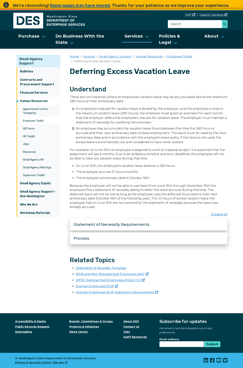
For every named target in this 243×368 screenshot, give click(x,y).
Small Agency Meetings (37, 167)
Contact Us (131, 326)
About (211, 36)
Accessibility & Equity (30, 321)
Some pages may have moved (80, 5)
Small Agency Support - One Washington (38, 194)
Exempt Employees (97, 286)
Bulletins (26, 71)
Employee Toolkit (33, 120)
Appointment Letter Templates (35, 111)
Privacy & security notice (33, 362)
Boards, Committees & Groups (91, 321)
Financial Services (34, 92)
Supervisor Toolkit (34, 175)
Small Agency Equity (35, 183)
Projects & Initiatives (84, 326)
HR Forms (29, 128)
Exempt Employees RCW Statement (117, 292)
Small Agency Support (31, 61)
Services (134, 36)
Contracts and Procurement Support (37, 82)
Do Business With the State (79, 39)
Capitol (213, 14)
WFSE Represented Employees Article (110, 280)
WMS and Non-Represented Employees (112, 274)
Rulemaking (23, 331)
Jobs (26, 144)
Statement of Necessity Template (101, 268)
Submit (212, 344)
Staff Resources (135, 336)
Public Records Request (32, 326)
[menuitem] (32, 39)
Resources (29, 152)
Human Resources (34, 101)
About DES (131, 321)
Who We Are (29, 204)
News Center (78, 331)
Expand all (219, 214)
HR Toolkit (29, 136)
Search (225, 24)
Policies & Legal (169, 39)
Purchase (28, 36)
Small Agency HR (33, 159)
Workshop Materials (35, 213)
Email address (169, 339)
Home (74, 56)
